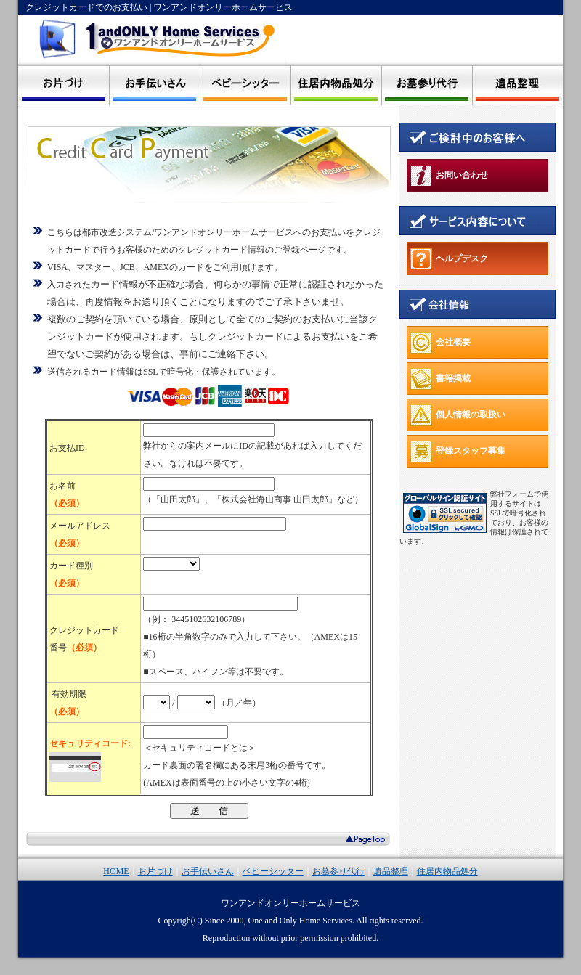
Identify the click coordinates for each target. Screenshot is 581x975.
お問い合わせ (449, 176)
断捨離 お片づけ (63, 83)
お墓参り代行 (426, 83)
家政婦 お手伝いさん (154, 83)
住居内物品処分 (335, 83)
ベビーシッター (245, 83)
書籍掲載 (440, 379)
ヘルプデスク (449, 259)
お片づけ (155, 871)
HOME (116, 871)
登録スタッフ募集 (457, 451)
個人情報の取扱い (457, 415)
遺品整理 (517, 83)
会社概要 (440, 343)
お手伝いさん (208, 871)
